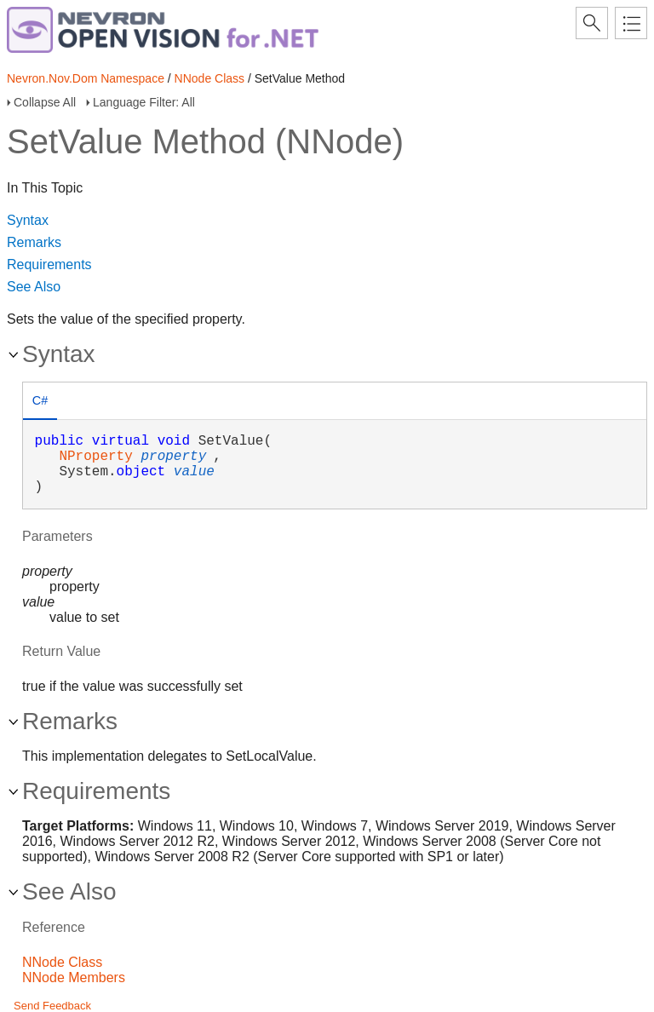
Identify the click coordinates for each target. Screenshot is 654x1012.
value (194, 472)
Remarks (34, 242)
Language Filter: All (144, 102)
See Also (33, 286)
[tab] (40, 402)
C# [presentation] (40, 400)
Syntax (28, 220)
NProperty (95, 456)
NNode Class (209, 78)
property (173, 456)
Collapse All (45, 102)
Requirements (49, 264)
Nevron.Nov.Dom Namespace (85, 78)
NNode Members (73, 977)
